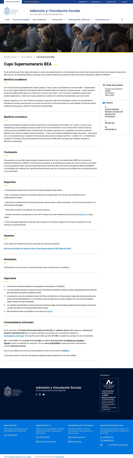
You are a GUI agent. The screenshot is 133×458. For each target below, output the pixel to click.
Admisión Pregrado (13, 2)
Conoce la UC (59, 20)
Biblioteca (83, 2)
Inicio (7, 20)
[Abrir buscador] (121, 19)
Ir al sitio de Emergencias (47, 441)
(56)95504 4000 (12, 435)
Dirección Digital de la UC (17, 457)
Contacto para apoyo (78, 437)
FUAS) (82, 215)
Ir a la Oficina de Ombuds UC (118, 445)
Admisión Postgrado (31, 2)
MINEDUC (49, 311)
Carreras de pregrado (21, 20)
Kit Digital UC (59, 457)
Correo (124, 2)
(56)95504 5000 (44, 437)
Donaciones (95, 2)
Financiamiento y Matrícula (81, 20)
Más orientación (76, 441)
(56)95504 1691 (108, 437)
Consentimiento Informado (14, 336)
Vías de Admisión (41, 20)
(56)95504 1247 (108, 440)
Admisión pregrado (10, 57)
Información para (104, 20)
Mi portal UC (110, 2)
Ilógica (29, 457)
